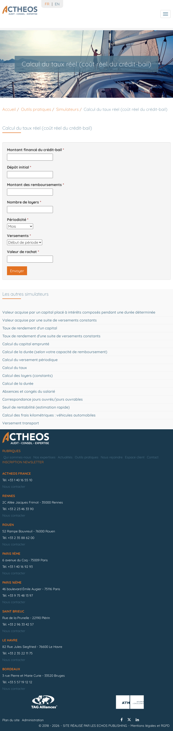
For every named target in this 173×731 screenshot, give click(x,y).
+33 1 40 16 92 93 (20, 567)
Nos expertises (44, 457)
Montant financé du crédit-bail (34, 149)
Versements (18, 235)
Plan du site (11, 720)
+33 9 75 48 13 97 (20, 595)
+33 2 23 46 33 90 (21, 509)
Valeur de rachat (22, 251)
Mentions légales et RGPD (150, 726)
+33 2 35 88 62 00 (21, 538)
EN (57, 4)
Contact (153, 457)
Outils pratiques (86, 457)
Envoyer (17, 270)
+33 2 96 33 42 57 (21, 624)
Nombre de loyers (23, 202)
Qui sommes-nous (17, 457)
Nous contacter (13, 486)
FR (47, 4)
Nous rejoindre (112, 457)
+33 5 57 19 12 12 (20, 682)
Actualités (65, 457)
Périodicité (16, 219)
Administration (33, 720)
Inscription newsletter (23, 462)
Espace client (135, 457)
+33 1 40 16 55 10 (20, 480)
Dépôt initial (18, 167)
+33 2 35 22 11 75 (20, 653)
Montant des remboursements (34, 184)
